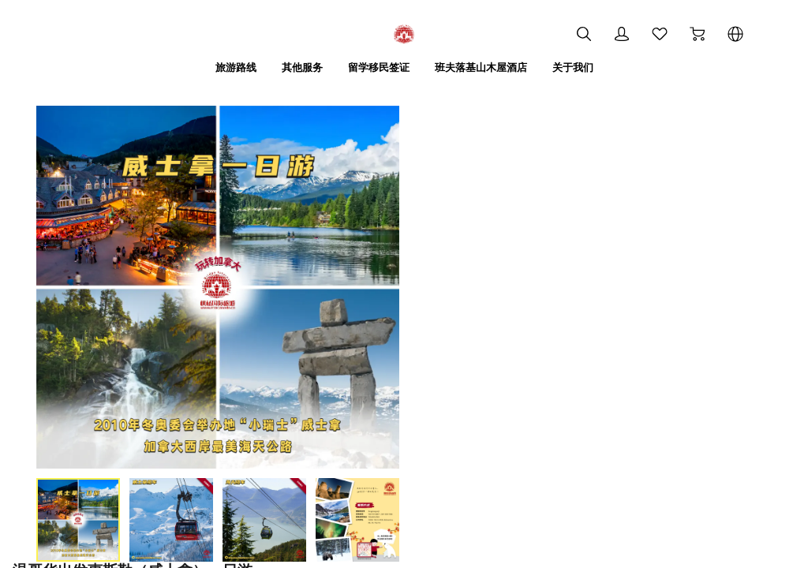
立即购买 (667, 348)
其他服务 (296, 67)
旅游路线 (226, 67)
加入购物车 (498, 348)
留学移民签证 (376, 67)
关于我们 (581, 67)
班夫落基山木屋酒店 (484, 67)
